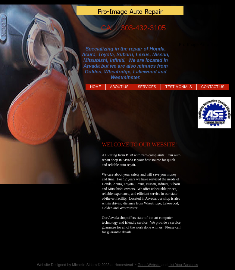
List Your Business (183, 265)
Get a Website (149, 265)
